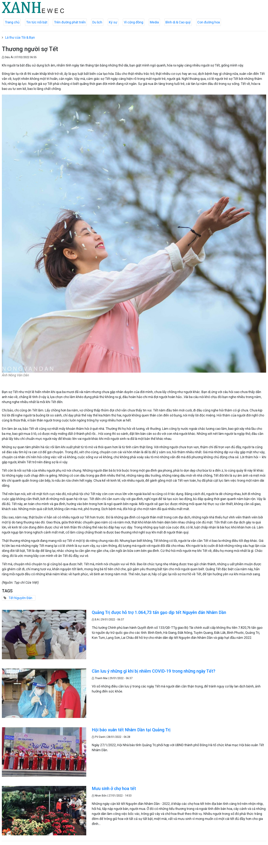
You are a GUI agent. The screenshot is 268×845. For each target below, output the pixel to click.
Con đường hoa (208, 22)
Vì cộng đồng (133, 22)
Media (154, 22)
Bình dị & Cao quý (178, 22)
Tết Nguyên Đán (20, 598)
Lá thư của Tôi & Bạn (20, 37)
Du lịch (97, 22)
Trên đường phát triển (70, 22)
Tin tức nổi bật (36, 22)
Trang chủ (12, 22)
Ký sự (113, 22)
